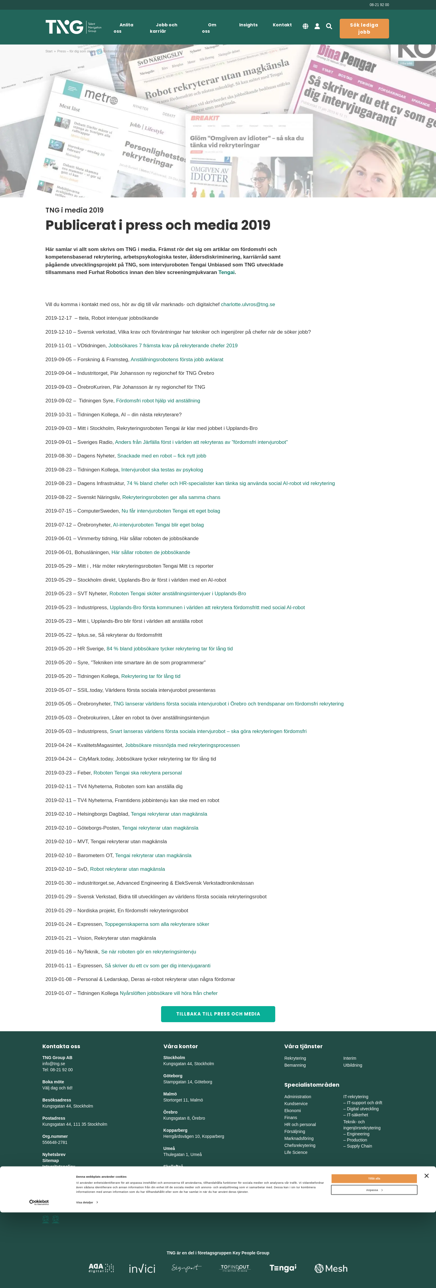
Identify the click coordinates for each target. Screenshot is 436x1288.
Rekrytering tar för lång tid (150, 676)
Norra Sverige (356, 1198)
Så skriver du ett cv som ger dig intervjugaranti (158, 966)
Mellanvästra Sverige (363, 1191)
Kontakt (282, 25)
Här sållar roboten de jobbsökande (150, 552)
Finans (290, 1117)
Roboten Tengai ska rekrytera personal (138, 773)
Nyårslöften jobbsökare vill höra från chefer (169, 993)
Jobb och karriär (163, 28)
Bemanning (295, 1065)
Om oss (209, 28)
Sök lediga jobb (364, 28)
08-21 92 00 (379, 5)
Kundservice (296, 1103)
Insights (248, 25)
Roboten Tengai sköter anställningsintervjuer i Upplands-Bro (177, 593)
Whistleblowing (58, 1178)
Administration (297, 1096)
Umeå (169, 1148)
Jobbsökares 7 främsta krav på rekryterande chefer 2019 (173, 345)
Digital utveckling (363, 1108)
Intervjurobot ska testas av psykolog (162, 470)
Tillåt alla (374, 1254)
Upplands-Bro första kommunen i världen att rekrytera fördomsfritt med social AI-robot (207, 607)
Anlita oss (123, 28)
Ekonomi (292, 1110)
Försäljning (294, 1131)
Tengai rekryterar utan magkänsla (169, 814)
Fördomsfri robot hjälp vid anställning (158, 401)
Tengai (227, 272)
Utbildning (352, 1065)
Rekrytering (295, 1058)
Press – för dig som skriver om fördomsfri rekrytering (96, 51)
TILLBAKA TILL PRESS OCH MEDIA (218, 1014)
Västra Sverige (298, 1191)
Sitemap (50, 1160)
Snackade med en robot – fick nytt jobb (161, 456)
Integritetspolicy (58, 1166)
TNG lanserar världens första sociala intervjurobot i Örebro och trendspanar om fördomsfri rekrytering (228, 704)
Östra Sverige (297, 1184)
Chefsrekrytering (299, 1145)
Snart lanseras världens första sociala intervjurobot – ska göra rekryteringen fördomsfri (208, 731)
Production (357, 1140)
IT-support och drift (364, 1102)
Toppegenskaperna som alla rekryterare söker (156, 924)
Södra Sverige (297, 1198)
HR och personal (300, 1124)
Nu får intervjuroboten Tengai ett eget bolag (170, 511)
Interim (349, 1058)
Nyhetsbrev (53, 1154)
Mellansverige (356, 1184)
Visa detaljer (84, 1278)
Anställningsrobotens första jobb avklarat (177, 359)
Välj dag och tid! (57, 1087)
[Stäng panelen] (426, 1251)
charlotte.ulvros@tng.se (248, 304)
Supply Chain (359, 1146)
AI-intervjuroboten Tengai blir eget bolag (158, 525)
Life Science (295, 1152)
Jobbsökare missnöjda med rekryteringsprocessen (182, 745)
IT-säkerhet (357, 1114)
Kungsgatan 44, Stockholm (67, 1106)
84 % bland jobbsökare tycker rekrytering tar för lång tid (170, 649)
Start (48, 51)
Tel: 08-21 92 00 (57, 1069)
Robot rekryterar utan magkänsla (127, 869)
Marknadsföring (299, 1138)
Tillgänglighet (56, 1172)
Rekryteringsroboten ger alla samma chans (171, 497)
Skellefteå (173, 1166)
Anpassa (374, 1265)
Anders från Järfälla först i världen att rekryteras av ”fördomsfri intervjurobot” (201, 442)
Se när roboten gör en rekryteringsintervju (148, 952)
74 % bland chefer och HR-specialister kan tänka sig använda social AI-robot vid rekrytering (231, 483)
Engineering (358, 1133)
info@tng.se (53, 1063)
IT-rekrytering (355, 1096)
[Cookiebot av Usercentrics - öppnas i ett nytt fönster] (39, 1278)
